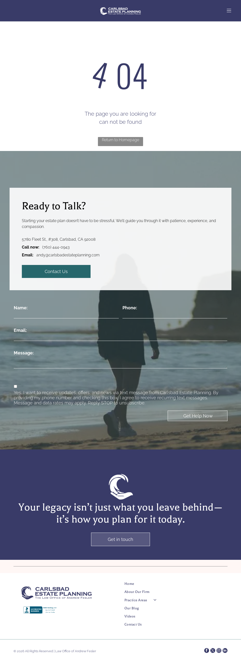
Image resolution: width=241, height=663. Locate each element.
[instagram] (218, 651)
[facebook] (206, 651)
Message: (24, 352)
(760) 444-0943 (55, 247)
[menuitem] (170, 586)
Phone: (129, 307)
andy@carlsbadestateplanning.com (68, 255)
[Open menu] (229, 10)
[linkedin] (225, 651)
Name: (20, 307)
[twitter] (212, 651)
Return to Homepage (120, 140)
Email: (20, 330)
